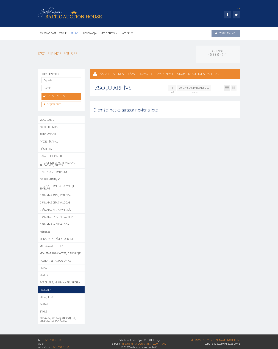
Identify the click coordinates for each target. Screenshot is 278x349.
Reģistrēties (52, 103)
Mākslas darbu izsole (53, 33)
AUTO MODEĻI (48, 133)
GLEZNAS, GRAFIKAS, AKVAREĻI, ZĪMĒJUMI (57, 187)
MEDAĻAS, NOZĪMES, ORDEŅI (56, 238)
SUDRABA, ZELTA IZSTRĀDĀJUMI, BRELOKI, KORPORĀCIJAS (58, 319)
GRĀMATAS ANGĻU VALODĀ (55, 194)
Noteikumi (128, 33)
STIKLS (43, 311)
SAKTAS (44, 303)
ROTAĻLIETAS (47, 296)
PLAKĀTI (44, 267)
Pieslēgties (54, 96)
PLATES (44, 274)
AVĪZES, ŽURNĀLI (49, 141)
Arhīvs (75, 33)
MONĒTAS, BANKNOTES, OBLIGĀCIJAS (61, 253)
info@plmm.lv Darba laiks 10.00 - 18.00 (144, 343)
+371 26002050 (52, 339)
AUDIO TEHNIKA (48, 126)
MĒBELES (45, 231)
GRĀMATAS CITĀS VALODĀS (55, 202)
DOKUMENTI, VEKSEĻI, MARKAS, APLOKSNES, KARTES (57, 163)
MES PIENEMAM (109, 33)
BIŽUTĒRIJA (46, 148)
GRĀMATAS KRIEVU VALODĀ (55, 209)
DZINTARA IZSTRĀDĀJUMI (53, 171)
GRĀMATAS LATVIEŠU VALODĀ (56, 216)
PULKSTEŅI (46, 289)
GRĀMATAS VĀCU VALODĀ (54, 223)
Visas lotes (47, 119)
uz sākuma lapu (226, 33)
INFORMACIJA (90, 33)
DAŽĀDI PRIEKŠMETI (51, 155)
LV (238, 8)
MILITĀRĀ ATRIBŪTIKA (51, 245)
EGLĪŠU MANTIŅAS (50, 178)
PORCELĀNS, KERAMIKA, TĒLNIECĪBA (60, 282)
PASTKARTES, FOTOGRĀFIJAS (55, 260)
